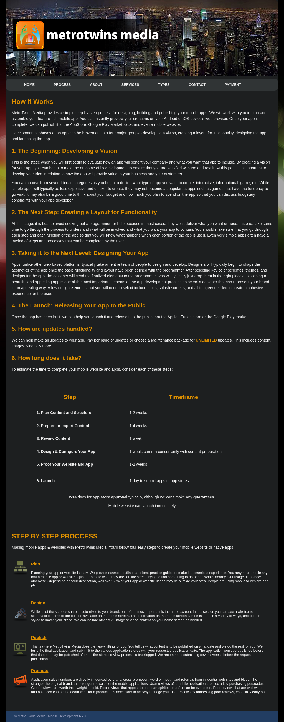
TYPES (163, 85)
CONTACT (197, 85)
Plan (35, 563)
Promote (39, 670)
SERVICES (130, 85)
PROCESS (62, 85)
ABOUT (96, 85)
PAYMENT (233, 85)
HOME (29, 85)
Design (38, 602)
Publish (39, 637)
